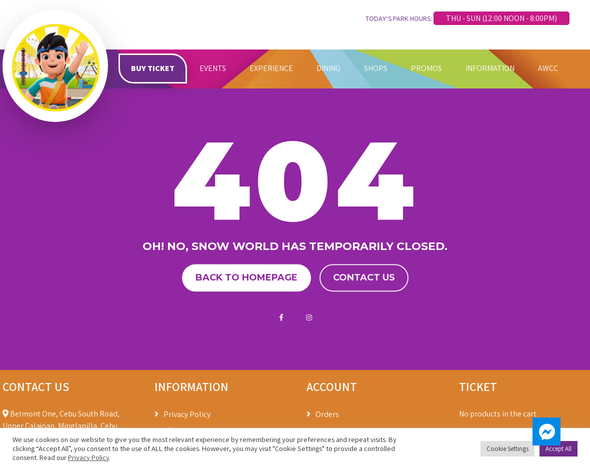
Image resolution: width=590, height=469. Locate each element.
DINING (328, 68)
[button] (546, 432)
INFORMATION (490, 68)
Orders (327, 414)
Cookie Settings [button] (507, 448)
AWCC (548, 68)
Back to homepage (247, 277)
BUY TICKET (152, 68)
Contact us (364, 277)
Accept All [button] (559, 448)
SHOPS (376, 68)
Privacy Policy (187, 414)
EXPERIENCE (271, 68)
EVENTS (213, 68)
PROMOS (426, 68)
